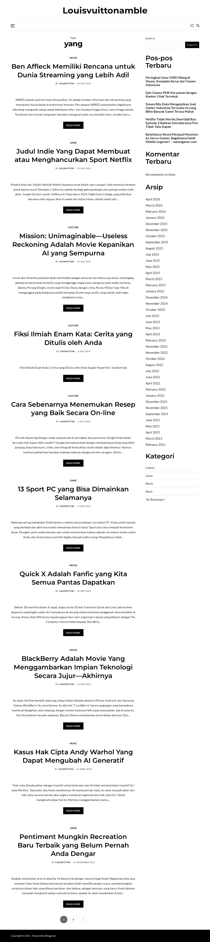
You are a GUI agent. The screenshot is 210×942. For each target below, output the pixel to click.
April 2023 (153, 334)
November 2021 (157, 408)
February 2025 (156, 285)
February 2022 (156, 389)
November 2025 (157, 230)
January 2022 (155, 395)
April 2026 (153, 199)
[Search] (197, 25)
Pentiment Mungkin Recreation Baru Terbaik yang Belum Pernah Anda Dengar (73, 845)
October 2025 (155, 236)
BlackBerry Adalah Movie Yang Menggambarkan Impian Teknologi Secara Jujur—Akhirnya (73, 667)
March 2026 (154, 205)
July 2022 (152, 371)
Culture (73, 227)
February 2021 (156, 444)
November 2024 (157, 303)
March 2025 (154, 279)
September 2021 (157, 414)
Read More (73, 125)
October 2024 (155, 309)
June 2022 (153, 377)
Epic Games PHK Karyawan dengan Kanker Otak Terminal (171, 94)
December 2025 (157, 224)
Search (150, 38)
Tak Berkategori (155, 499)
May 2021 (153, 426)
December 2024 (157, 297)
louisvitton (66, 83)
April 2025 (153, 273)
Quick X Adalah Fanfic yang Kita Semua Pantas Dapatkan (73, 578)
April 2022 (153, 383)
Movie (73, 57)
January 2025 (155, 291)
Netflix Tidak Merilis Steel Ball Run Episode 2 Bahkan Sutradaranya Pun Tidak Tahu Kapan (172, 122)
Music (73, 743)
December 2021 (157, 401)
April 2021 (153, 432)
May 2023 (153, 328)
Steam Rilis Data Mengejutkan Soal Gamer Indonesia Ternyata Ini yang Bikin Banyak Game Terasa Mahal (171, 107)
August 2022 (154, 365)
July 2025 (152, 254)
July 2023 (152, 316)
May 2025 (153, 266)
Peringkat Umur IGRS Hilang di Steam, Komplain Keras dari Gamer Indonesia (171, 81)
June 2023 (153, 322)
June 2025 (153, 260)
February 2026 (156, 211)
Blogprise (50, 935)
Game (73, 142)
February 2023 (156, 340)
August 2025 (154, 248)
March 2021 (154, 438)
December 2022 (157, 346)
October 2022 (155, 358)
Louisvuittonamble (105, 10)
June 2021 (153, 420)
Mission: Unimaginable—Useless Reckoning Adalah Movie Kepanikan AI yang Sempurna (73, 244)
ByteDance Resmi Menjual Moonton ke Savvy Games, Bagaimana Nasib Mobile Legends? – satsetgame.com (172, 138)
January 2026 (155, 217)
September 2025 (157, 242)
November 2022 (157, 352)
